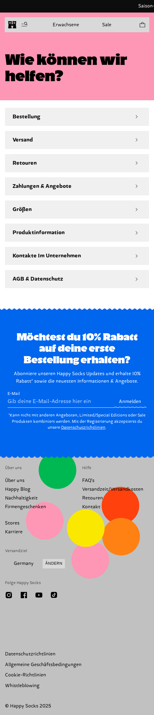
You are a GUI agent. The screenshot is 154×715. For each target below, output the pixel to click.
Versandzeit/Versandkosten (112, 489)
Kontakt (91, 507)
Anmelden (130, 401)
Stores (12, 523)
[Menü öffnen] (24, 24)
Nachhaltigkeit (21, 498)
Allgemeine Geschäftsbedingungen (43, 664)
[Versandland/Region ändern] (35, 563)
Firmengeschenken (25, 507)
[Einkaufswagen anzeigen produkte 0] (142, 24)
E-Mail (61, 399)
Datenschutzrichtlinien (83, 427)
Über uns (14, 480)
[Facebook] (23, 595)
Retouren (92, 498)
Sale (106, 25)
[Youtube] (38, 595)
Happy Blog (17, 489)
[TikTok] (53, 595)
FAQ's (88, 480)
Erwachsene (66, 25)
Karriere (14, 532)
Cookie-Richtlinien (25, 675)
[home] (12, 24)
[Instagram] (8, 595)
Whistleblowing (22, 685)
